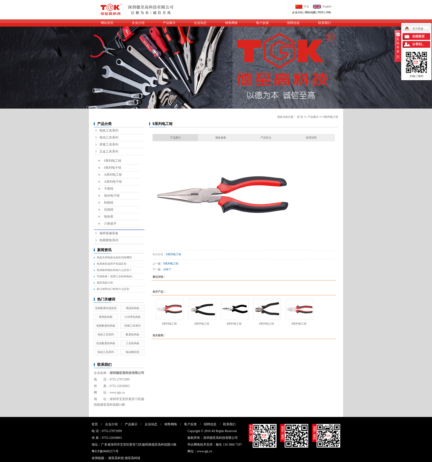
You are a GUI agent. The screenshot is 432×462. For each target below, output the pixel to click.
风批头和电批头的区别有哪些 (114, 257)
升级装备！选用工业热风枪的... (115, 276)
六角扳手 (110, 223)
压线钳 (108, 209)
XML (328, 12)
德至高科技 (116, 458)
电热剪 (108, 216)
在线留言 (418, 36)
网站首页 (107, 23)
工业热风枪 (132, 343)
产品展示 (169, 23)
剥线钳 (108, 202)
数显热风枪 (132, 334)
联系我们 (324, 23)
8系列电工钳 (112, 160)
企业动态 (200, 23)
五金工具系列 (108, 151)
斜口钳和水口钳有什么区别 (113, 289)
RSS (321, 12)
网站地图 (310, 12)
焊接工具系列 (108, 144)
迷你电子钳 (112, 195)
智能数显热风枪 (105, 325)
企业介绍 (138, 23)
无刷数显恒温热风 (106, 308)
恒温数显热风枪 (105, 343)
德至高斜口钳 (105, 282)
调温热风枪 (132, 308)
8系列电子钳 (112, 167)
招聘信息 (293, 23)
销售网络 (231, 23)
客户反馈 (262, 23)
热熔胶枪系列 (108, 240)
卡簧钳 (108, 188)
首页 (95, 424)
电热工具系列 (108, 130)
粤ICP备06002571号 (105, 451)
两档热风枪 (105, 317)
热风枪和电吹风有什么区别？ (114, 270)
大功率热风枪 (132, 317)
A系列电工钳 (113, 174)
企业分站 (297, 12)
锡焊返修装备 (108, 233)
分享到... (418, 44)
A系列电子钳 (113, 181)
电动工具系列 (108, 137)
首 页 (300, 116)
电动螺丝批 (132, 352)
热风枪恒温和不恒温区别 (111, 263)
